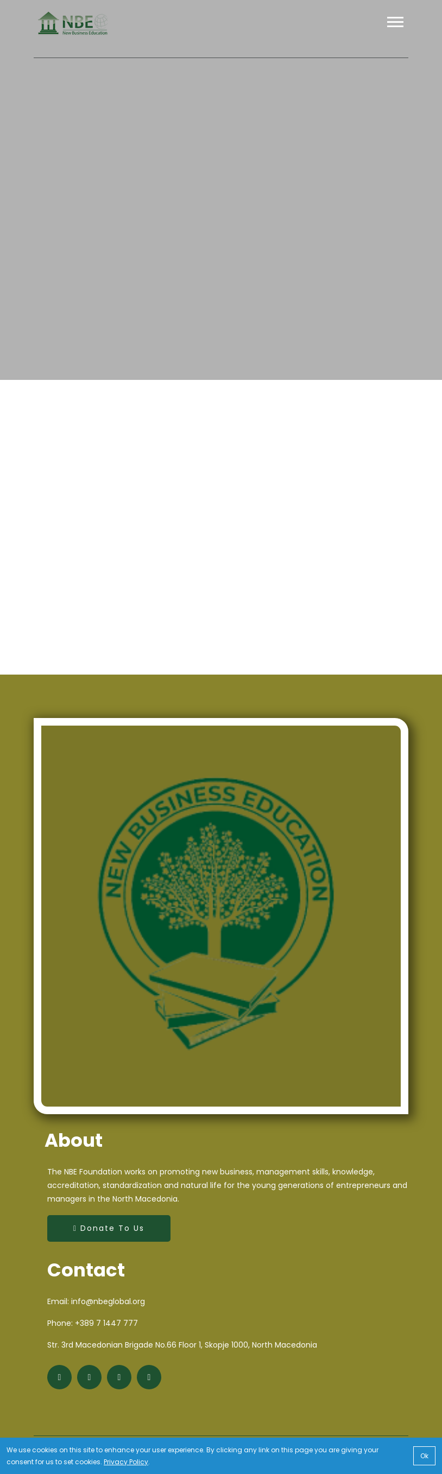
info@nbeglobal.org (108, 1301)
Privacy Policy (126, 1461)
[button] (394, 30)
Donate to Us (108, 1228)
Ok (424, 1455)
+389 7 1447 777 (106, 1323)
